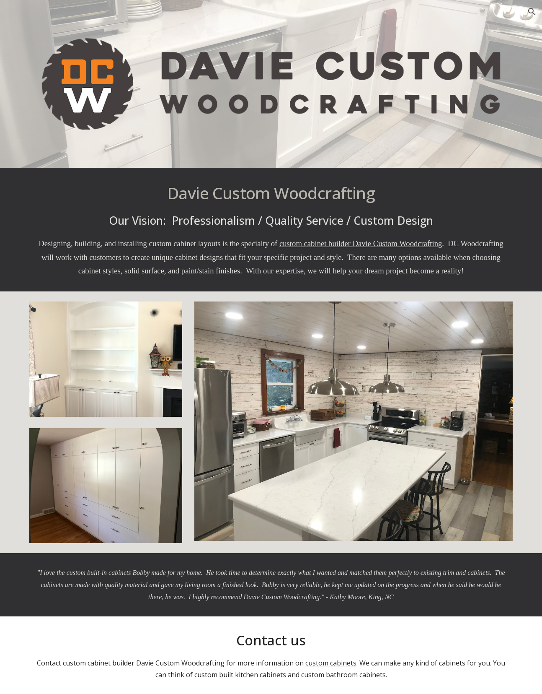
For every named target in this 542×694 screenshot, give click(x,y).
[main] (271, 229)
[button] (532, 12)
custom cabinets (330, 663)
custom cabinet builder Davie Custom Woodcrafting (360, 243)
